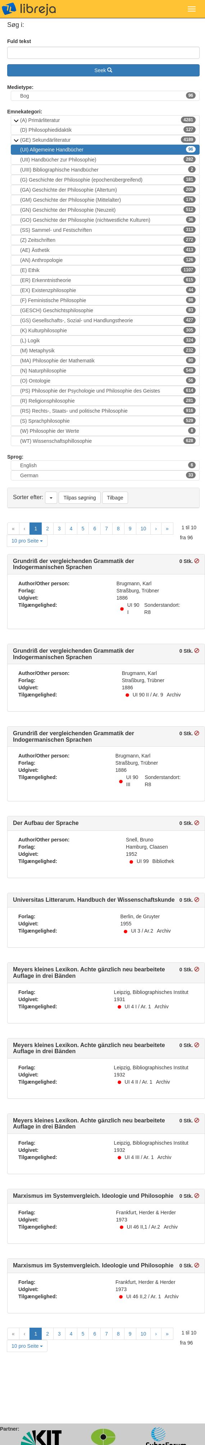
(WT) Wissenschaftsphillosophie (108, 440)
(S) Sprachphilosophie (108, 420)
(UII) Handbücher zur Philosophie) (108, 159)
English (108, 465)
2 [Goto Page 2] (47, 528)
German (108, 475)
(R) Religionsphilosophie (108, 400)
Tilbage (115, 498)
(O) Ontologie (108, 380)
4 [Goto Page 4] (71, 528)
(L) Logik (108, 340)
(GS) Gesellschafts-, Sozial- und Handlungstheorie (108, 320)
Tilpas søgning (79, 498)
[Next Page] (155, 528)
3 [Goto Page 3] (59, 528)
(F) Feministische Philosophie (108, 300)
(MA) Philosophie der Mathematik (108, 360)
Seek (104, 70)
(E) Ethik (108, 270)
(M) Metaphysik (108, 350)
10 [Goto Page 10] (143, 528)
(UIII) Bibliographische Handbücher (108, 169)
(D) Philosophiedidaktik (108, 129)
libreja (29, 9)
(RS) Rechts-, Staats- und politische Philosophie (108, 410)
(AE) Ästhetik (108, 250)
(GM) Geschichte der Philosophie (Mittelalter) (108, 199)
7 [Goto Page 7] (106, 528)
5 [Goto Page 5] (83, 528)
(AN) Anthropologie (108, 260)
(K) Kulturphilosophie (108, 330)
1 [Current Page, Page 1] (35, 528)
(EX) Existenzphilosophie (108, 290)
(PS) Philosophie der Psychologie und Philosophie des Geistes (108, 390)
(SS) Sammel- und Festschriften (108, 229)
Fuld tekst (19, 41)
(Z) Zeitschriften (108, 239)
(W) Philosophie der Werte (108, 430)
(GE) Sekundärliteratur (108, 139)
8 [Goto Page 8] (118, 528)
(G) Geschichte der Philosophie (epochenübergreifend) (108, 179)
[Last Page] (167, 528)
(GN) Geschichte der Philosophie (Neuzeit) (108, 209)
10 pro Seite (27, 541)
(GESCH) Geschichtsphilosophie (108, 310)
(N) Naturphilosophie (108, 370)
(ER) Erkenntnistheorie (108, 280)
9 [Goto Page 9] (130, 528)
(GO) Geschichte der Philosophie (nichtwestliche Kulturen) (108, 219)
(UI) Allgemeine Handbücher (108, 149)
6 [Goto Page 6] (94, 528)
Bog (108, 95)
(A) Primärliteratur (108, 120)
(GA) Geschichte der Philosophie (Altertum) (108, 189)
